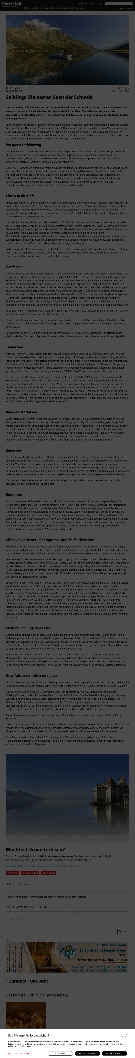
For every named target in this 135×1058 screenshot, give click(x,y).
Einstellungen (60, 1053)
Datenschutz (13, 1054)
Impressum (24, 1054)
